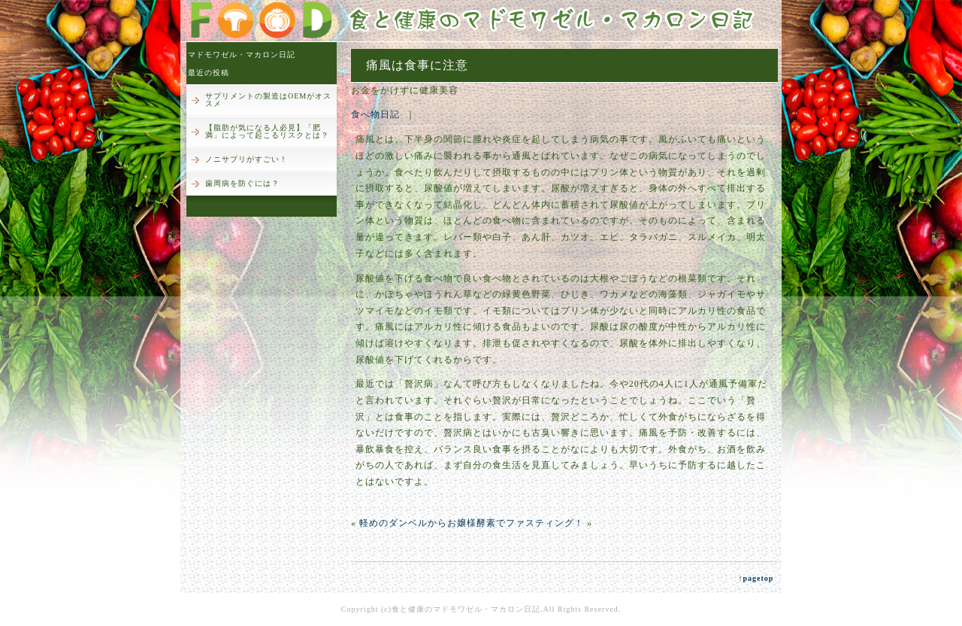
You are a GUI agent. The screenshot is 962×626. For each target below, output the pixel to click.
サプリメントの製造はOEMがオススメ (268, 100)
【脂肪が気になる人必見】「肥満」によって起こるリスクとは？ (267, 131)
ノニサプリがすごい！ (246, 159)
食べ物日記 (375, 114)
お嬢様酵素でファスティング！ (515, 523)
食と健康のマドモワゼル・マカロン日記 (466, 609)
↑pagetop (755, 578)
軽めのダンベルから (403, 523)
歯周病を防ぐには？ (242, 183)
